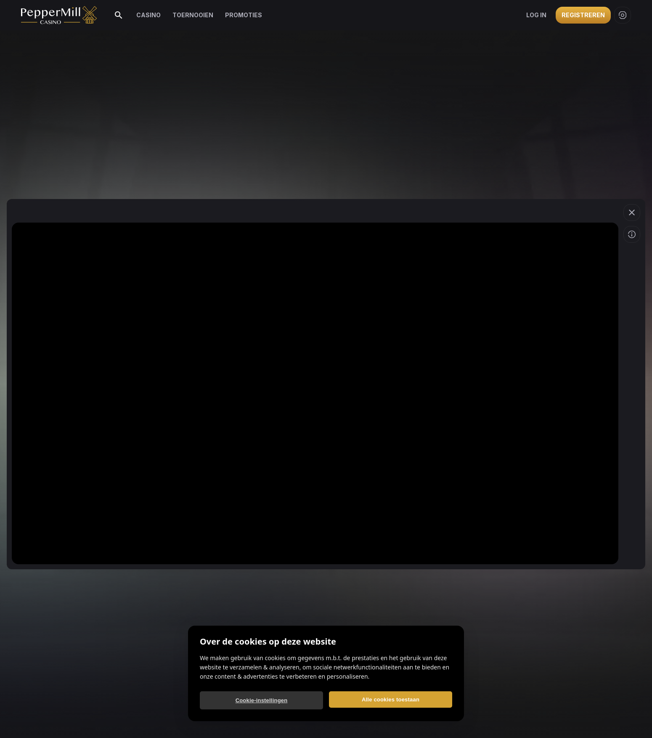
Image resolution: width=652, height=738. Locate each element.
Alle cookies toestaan (390, 699)
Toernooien (192, 15)
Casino (148, 15)
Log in (536, 15)
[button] (631, 212)
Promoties (243, 15)
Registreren (583, 15)
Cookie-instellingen (262, 700)
